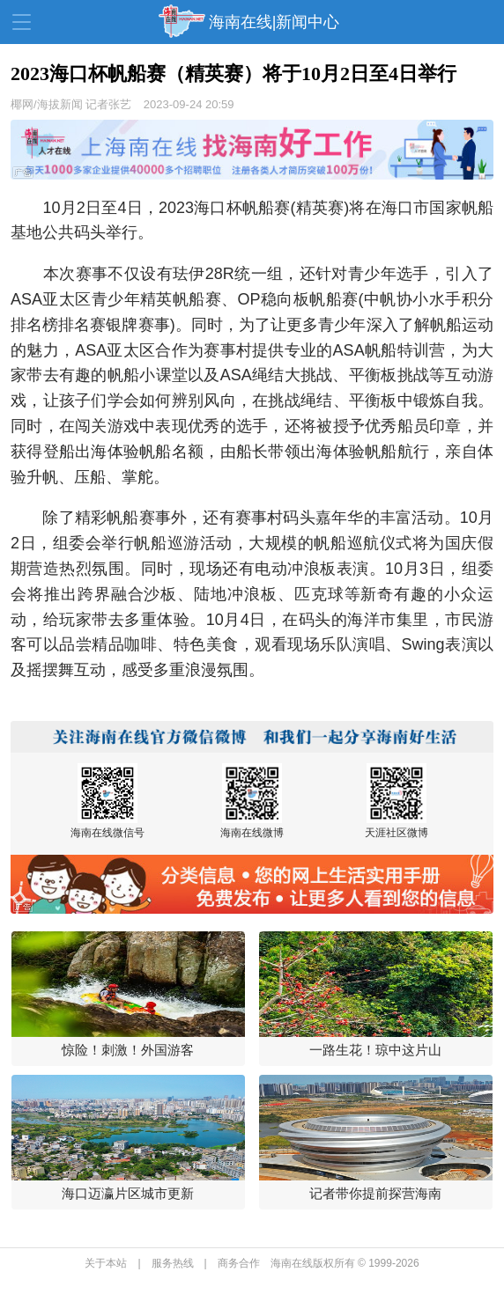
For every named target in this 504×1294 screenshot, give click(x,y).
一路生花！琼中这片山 (375, 1049)
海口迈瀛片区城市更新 (128, 1193)
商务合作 (239, 1263)
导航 (21, 22)
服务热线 (173, 1263)
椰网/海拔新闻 (47, 104)
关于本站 (106, 1263)
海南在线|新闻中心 (274, 22)
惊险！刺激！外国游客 (128, 1049)
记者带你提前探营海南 (375, 1193)
